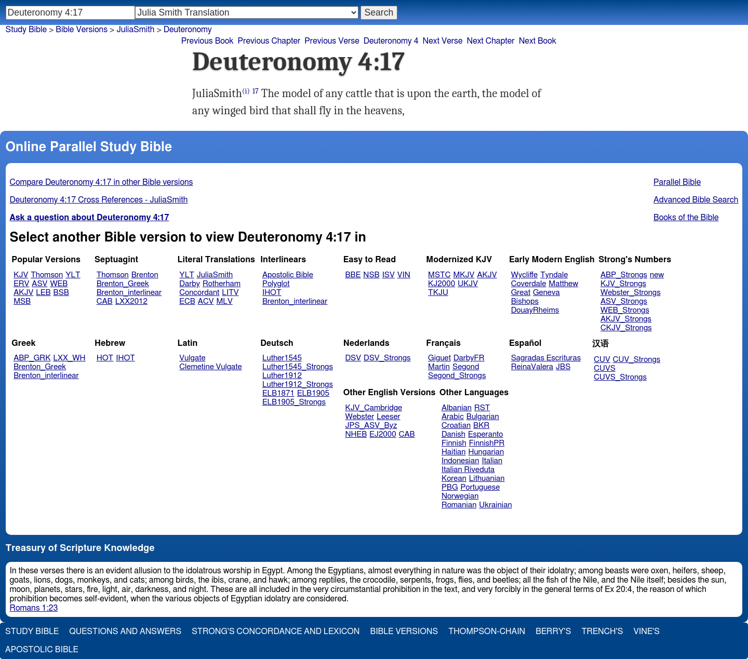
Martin (439, 367)
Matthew (563, 284)
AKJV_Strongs (625, 319)
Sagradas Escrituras (546, 358)
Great (520, 293)
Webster (360, 417)
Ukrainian (495, 505)
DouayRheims (535, 310)
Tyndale (554, 275)
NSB (371, 275)
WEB (59, 284)
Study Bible (26, 29)
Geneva (546, 293)
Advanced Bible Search (695, 200)
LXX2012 (131, 301)
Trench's (602, 631)
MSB (22, 301)
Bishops (525, 301)
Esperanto (485, 434)
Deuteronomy (188, 29)
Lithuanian (487, 478)
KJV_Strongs (623, 284)
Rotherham (222, 284)
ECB (187, 301)
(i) (246, 91)
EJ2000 (382, 434)
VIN (403, 275)
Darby (189, 284)
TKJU (438, 293)
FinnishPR (487, 443)
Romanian (459, 505)
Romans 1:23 (34, 608)
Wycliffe (524, 275)
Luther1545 (282, 358)
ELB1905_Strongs (294, 402)
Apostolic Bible (41, 649)
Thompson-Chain (486, 631)
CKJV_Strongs (626, 328)
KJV (21, 275)
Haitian (454, 452)
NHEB (356, 434)
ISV (388, 275)
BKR (481, 425)
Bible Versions (82, 29)
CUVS (605, 368)
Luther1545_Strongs (297, 367)
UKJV (468, 284)
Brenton (144, 275)
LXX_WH (69, 358)
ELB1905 (313, 393)
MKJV (463, 275)
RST (482, 408)
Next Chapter (490, 41)
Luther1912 (282, 376)
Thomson (47, 275)
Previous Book (207, 41)
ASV (39, 284)
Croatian (456, 425)
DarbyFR (469, 358)
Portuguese (480, 487)
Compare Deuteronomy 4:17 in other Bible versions (101, 182)
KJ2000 (441, 284)
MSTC (439, 275)
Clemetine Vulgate (210, 367)
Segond (465, 367)
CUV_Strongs (636, 360)
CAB (105, 301)
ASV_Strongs (623, 301)
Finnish (454, 443)
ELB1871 (278, 393)
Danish (453, 434)
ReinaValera (532, 367)
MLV (224, 301)
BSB (61, 293)
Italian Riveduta (468, 470)
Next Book (537, 41)
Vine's (647, 631)
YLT (72, 275)
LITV (230, 293)
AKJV (23, 293)
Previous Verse (331, 41)
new (657, 275)
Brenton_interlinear (129, 293)
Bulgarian (482, 417)
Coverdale (528, 284)
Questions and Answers (125, 631)
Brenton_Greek (123, 284)
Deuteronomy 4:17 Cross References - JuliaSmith (99, 200)
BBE (353, 275)
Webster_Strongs (630, 293)
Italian (492, 461)
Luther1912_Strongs (297, 384)
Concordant (199, 293)
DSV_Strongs (387, 358)
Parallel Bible (677, 182)
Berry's (553, 631)
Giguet (439, 358)
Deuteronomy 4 (391, 41)
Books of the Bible (686, 217)
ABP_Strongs (623, 275)
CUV (602, 360)
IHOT (272, 293)
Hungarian (486, 452)
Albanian (457, 408)
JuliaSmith (215, 275)
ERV (21, 284)
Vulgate (192, 358)
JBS (563, 367)
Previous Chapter (269, 41)
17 (255, 91)
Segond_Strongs (457, 376)
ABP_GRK (32, 358)
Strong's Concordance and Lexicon (275, 631)
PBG (450, 487)
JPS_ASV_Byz (371, 425)
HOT (105, 358)
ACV (206, 301)
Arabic (453, 417)
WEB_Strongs (624, 310)
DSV (353, 358)
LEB (43, 293)
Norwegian (460, 496)
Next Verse (443, 41)
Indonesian (460, 461)
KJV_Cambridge (374, 408)
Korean (454, 478)
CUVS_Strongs (620, 377)
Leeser (388, 417)
